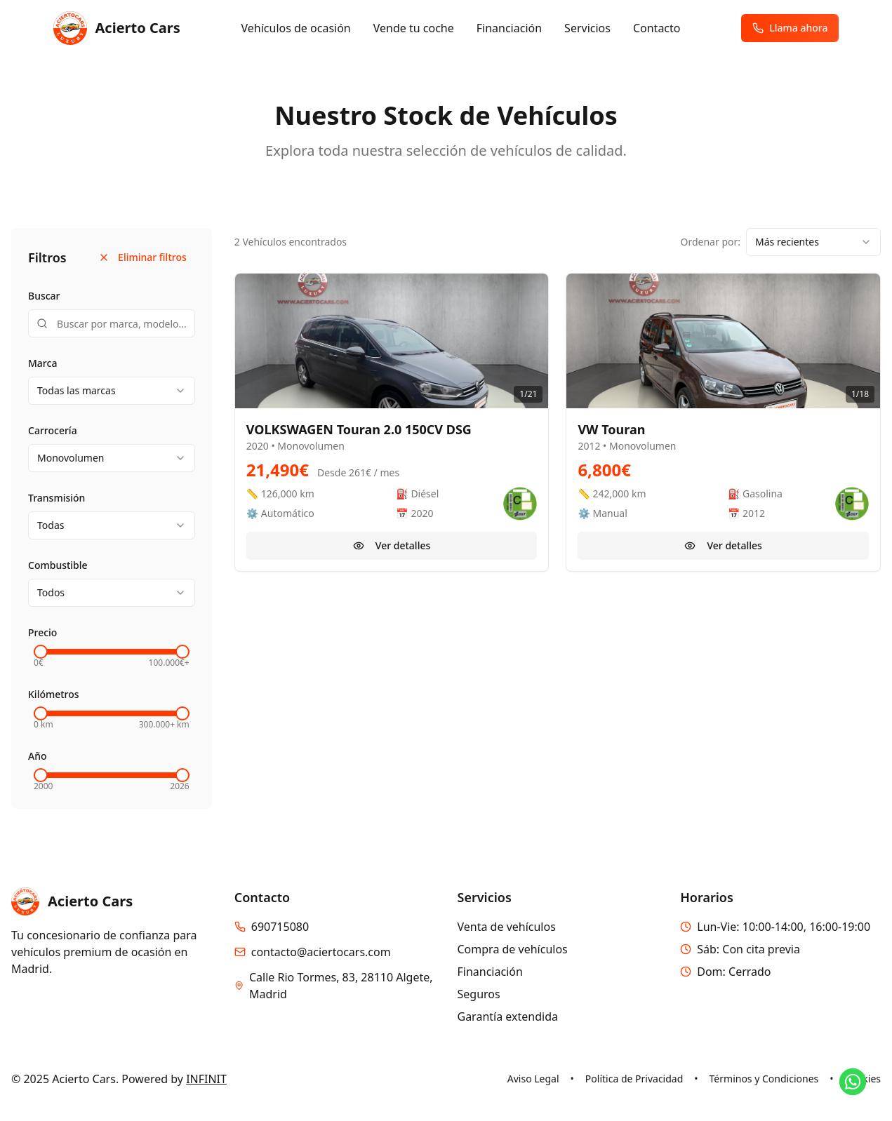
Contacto (657, 28)
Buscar (44, 295)
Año (37, 756)
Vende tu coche (413, 28)
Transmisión (56, 497)
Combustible (58, 565)
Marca (42, 363)
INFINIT (206, 1079)
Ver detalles (391, 545)
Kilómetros (53, 694)
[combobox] (111, 391)
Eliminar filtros (142, 257)
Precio (42, 632)
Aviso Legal (533, 1078)
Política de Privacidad (634, 1078)
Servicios (587, 28)
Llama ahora (789, 27)
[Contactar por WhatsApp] (852, 1081)
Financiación (509, 28)
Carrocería (52, 430)
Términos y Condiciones (764, 1078)
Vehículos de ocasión (296, 28)
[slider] (41, 652)
